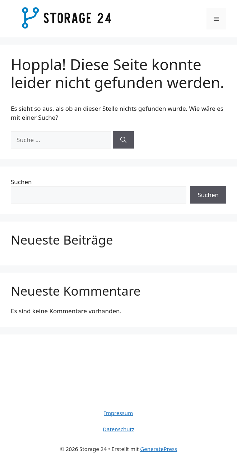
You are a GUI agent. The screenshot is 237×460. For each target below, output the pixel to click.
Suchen (21, 182)
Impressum (118, 412)
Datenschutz (118, 429)
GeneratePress (158, 448)
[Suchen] (123, 140)
